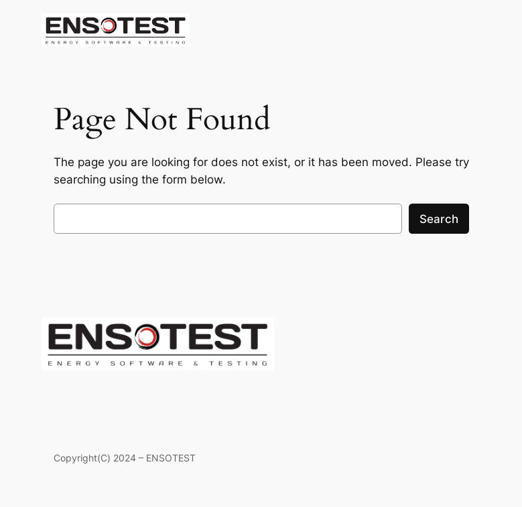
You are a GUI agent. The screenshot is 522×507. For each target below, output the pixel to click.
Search (438, 219)
